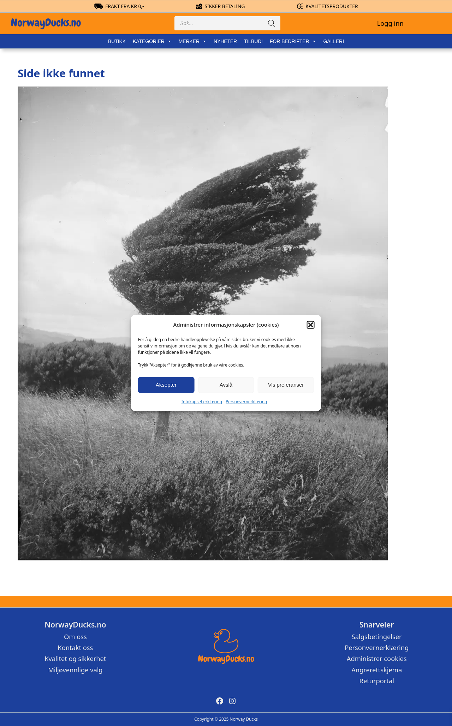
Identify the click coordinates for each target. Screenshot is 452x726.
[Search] (271, 23)
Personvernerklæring (246, 401)
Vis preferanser (286, 385)
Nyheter (225, 41)
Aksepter (166, 385)
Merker (193, 41)
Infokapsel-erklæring (202, 401)
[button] (310, 324)
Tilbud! (253, 41)
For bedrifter (293, 41)
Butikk (117, 41)
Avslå (226, 385)
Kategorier (152, 41)
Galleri (333, 41)
